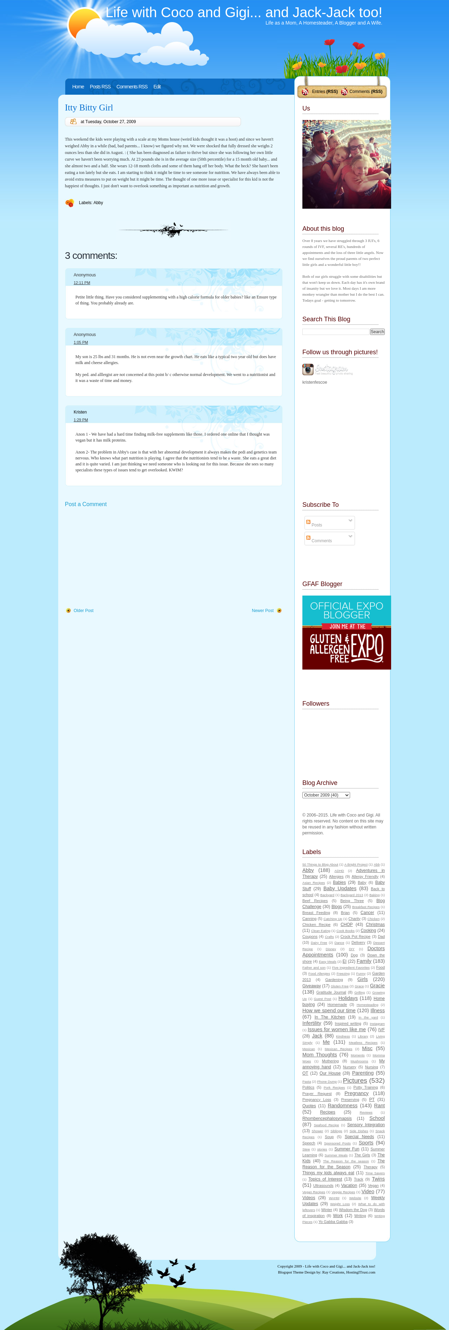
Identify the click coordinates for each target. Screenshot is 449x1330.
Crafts (329, 937)
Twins (378, 1179)
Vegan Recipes (313, 1192)
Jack (317, 1036)
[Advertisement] (117, 558)
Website (355, 1198)
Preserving (350, 1099)
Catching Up (332, 919)
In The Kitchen (330, 1017)
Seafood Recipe (326, 1125)
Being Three (352, 901)
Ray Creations (333, 1272)
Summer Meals (336, 1155)
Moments (357, 1055)
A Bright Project (356, 864)
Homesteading (367, 1005)
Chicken (374, 919)
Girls (362, 979)
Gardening (334, 980)
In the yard (368, 1017)
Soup (329, 1137)
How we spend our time (329, 1010)
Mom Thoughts (319, 1054)
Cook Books (345, 931)
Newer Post (263, 610)
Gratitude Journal (331, 992)
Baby (362, 882)
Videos (308, 1197)
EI (345, 961)
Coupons (309, 936)
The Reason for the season (346, 1161)
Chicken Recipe (316, 924)
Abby (98, 202)
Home (78, 86)
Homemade (337, 1004)
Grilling (359, 992)
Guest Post (322, 999)
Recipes (327, 1112)
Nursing (371, 1067)
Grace (359, 986)
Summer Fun (346, 1149)
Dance (339, 943)
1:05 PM (81, 342)
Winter (326, 1210)
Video (367, 1191)
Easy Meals (327, 961)
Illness (377, 1010)
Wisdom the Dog (353, 1210)
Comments (359, 91)
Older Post (84, 610)
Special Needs (359, 1136)
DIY (352, 949)
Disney (331, 949)
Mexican (308, 1049)
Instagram (377, 1024)
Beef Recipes (315, 901)
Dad (381, 936)
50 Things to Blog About (320, 864)
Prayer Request (317, 1093)
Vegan (373, 1185)
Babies (339, 882)
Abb (377, 864)
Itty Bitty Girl (89, 107)
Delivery (358, 942)
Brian (345, 913)
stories (322, 1149)
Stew (306, 1149)
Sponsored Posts (337, 1143)
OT (305, 1073)
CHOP (347, 924)
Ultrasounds (323, 1185)
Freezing (342, 973)
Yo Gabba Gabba (333, 1222)
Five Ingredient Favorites (351, 967)
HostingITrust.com (360, 1272)
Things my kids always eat (328, 1172)
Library (363, 1036)
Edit (156, 86)
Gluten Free (340, 986)
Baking (374, 895)
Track (358, 1179)
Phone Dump (327, 1081)
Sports (366, 1143)
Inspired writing (348, 1023)
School (377, 1118)
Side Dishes (358, 1131)
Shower (317, 1131)
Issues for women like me (337, 1029)
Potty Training (366, 1087)
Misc (367, 1048)
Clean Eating (320, 931)
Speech (308, 1143)
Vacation (349, 1185)
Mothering (330, 1061)
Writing (360, 1216)
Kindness (343, 1036)
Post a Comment (86, 504)
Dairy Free (319, 943)
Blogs (336, 906)
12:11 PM (82, 283)
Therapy (370, 1167)
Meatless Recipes (363, 1042)
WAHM (334, 1198)
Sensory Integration (366, 1124)
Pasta (306, 1081)
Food (380, 967)
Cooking (368, 930)
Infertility (311, 1023)
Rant (379, 1105)
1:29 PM (81, 420)
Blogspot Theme (291, 1272)
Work (338, 1215)
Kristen (80, 412)
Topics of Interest (325, 1179)
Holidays (348, 998)
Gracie (377, 985)
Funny (361, 973)
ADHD (339, 871)
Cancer (367, 912)
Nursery (349, 1067)
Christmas (375, 924)
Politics (308, 1087)
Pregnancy (356, 1093)
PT (371, 1099)
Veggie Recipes (343, 1192)
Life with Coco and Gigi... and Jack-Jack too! (244, 12)
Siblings (336, 1131)
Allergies (336, 876)
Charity (354, 918)
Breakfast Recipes (366, 907)
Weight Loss (340, 1204)
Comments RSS (131, 86)
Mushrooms (359, 1061)
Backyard (327, 895)
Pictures (355, 1080)
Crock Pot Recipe (356, 936)
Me (326, 1042)
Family (364, 961)
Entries (318, 91)
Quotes (309, 1105)
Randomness (342, 1105)
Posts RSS (100, 86)
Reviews (366, 1112)
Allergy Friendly (364, 876)
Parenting (363, 1073)
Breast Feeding (316, 913)
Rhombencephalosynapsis (327, 1118)
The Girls (362, 1155)
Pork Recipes (334, 1087)
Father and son (314, 967)
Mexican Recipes (339, 1049)
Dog (354, 955)
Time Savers (375, 1173)
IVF (381, 1029)
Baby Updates (339, 888)
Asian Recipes (313, 883)
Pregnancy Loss (316, 1099)
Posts (314, 525)
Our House (330, 1073)
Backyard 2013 (352, 895)
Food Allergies (319, 973)
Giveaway (311, 985)
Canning (309, 918)
